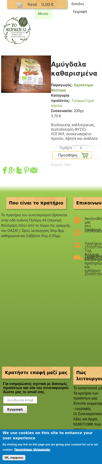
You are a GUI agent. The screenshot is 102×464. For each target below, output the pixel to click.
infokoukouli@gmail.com (90, 230)
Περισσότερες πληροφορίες (32, 449)
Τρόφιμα (78, 101)
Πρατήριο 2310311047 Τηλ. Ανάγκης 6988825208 (90, 245)
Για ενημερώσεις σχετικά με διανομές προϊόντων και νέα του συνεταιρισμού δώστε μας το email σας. (35, 388)
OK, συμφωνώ (14, 457)
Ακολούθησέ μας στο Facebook (90, 220)
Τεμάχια (66, 147)
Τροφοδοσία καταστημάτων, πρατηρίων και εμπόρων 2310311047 (90, 257)
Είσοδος (77, 4)
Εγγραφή (80, 11)
